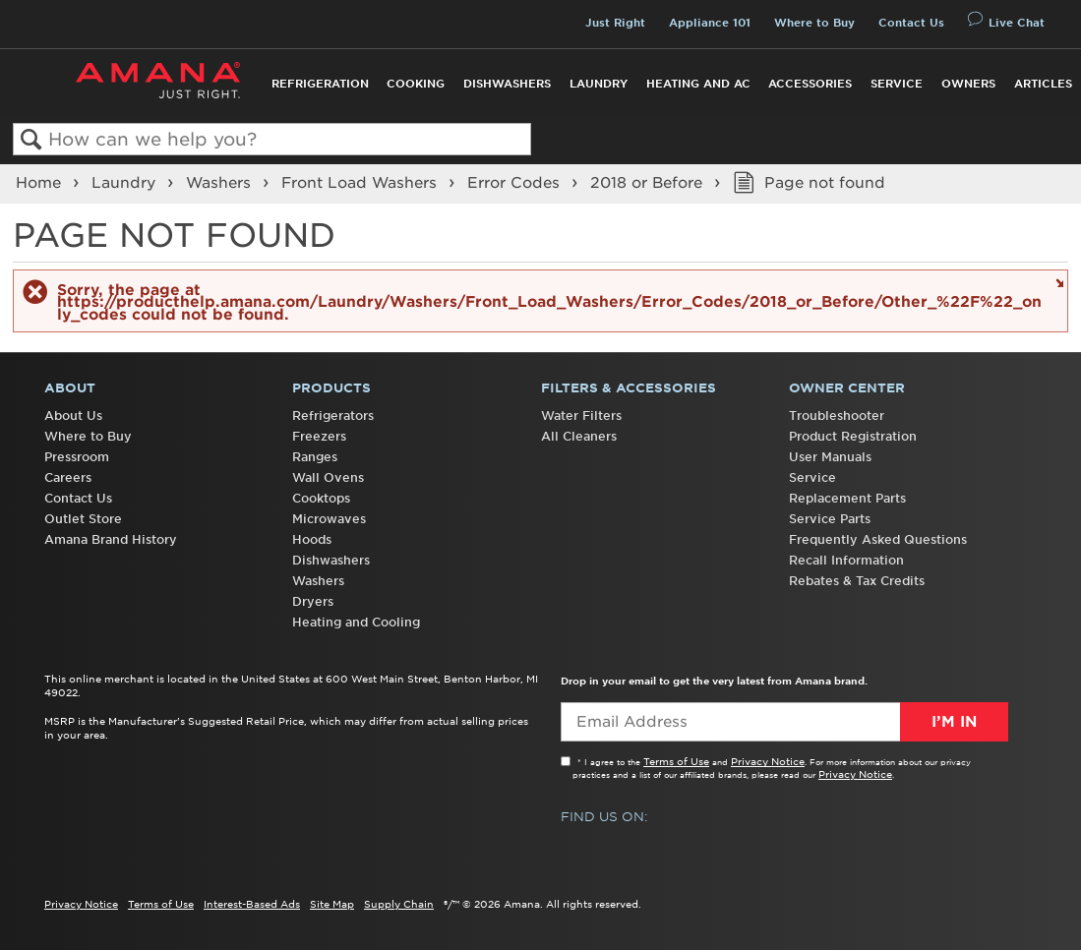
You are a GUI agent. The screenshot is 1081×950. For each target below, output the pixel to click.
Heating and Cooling (356, 622)
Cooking (416, 83)
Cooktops (321, 498)
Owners (968, 83)
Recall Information (846, 560)
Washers (221, 183)
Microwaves (329, 518)
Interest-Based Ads (252, 904)
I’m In (954, 722)
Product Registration (853, 436)
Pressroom (76, 456)
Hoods (311, 539)
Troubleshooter (836, 415)
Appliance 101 (710, 23)
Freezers (319, 436)
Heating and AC (698, 83)
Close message (1057, 281)
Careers (67, 477)
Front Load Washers (361, 183)
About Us (73, 415)
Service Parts (830, 518)
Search (31, 140)
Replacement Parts (847, 498)
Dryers (312, 601)
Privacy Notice (768, 761)
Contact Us (911, 23)
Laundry (599, 83)
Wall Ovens (328, 477)
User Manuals (830, 456)
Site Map (332, 904)
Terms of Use (676, 761)
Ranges (314, 456)
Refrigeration (320, 83)
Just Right (615, 23)
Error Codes (516, 183)
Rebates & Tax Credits (857, 580)
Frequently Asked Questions (878, 539)
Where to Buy (814, 23)
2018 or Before (648, 183)
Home (41, 183)
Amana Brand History (110, 539)
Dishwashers (507, 83)
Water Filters (581, 415)
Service (897, 83)
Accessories (810, 83)
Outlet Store (83, 518)
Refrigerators (333, 415)
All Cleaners (579, 436)
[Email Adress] (784, 722)
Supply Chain (399, 904)
